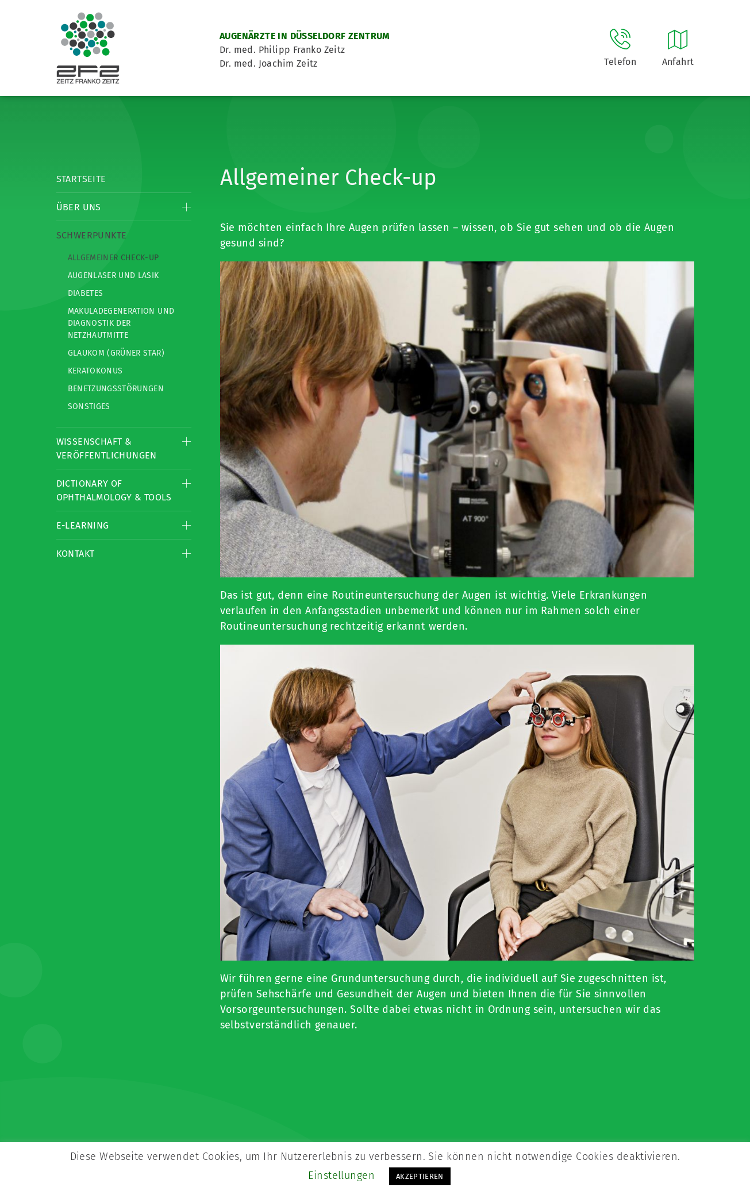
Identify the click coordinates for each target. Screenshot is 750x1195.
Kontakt (75, 553)
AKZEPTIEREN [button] (420, 1176)
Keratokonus (95, 371)
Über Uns (78, 207)
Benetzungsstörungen (116, 389)
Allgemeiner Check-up (113, 258)
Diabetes (85, 293)
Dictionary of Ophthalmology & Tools (114, 490)
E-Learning (82, 525)
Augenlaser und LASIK (113, 275)
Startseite (81, 179)
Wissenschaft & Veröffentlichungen (106, 448)
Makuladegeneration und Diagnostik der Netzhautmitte (121, 323)
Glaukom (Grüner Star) (116, 353)
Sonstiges (89, 406)
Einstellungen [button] (341, 1175)
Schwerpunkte (91, 235)
